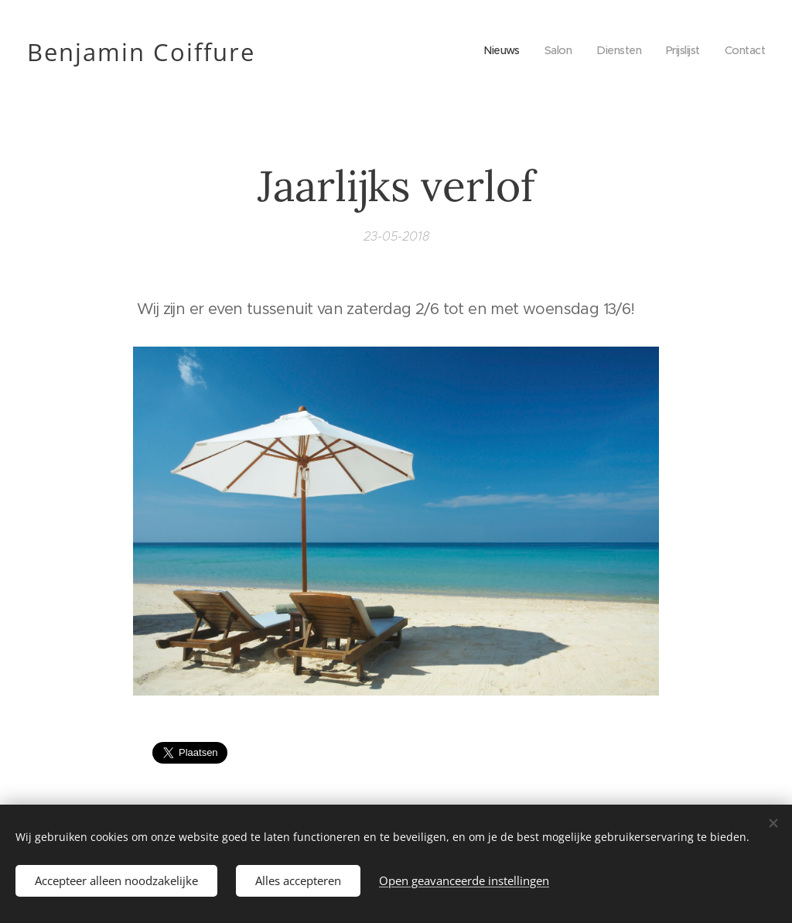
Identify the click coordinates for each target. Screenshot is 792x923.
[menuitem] (492, 50)
